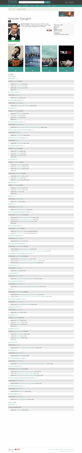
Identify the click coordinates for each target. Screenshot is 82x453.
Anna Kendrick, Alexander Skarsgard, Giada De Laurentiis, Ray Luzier (32, 250)
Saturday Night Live (14, 394)
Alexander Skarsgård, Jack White (25, 221)
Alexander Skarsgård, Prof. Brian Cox (26, 219)
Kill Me (17, 191)
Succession (28, 68)
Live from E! (11, 342)
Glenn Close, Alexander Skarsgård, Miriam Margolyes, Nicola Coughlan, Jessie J (32, 363)
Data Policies (70, 449)
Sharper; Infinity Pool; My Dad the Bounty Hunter (26, 371)
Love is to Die (18, 322)
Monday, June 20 (22, 391)
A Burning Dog (19, 337)
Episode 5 (18, 153)
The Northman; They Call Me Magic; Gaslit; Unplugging (27, 375)
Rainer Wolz (17, 228)
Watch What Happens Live (16, 299)
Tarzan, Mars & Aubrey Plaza (21, 209)
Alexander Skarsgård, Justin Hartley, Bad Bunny (28, 262)
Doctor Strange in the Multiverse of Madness (25, 373)
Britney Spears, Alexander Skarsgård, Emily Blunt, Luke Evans (28, 286)
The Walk (18, 117)
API (53, 449)
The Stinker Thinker (20, 135)
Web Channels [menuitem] (25, 5)
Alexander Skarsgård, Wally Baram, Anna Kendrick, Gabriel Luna (29, 127)
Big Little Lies (45, 68)
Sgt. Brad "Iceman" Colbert (18, 331)
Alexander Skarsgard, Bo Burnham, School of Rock (28, 294)
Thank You (18, 320)
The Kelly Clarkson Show (15, 122)
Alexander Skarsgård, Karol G (24, 258)
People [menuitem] (14, 5)
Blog (56, 449)
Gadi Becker (15, 148)
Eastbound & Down (14, 307)
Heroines (18, 270)
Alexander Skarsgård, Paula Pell (25, 249)
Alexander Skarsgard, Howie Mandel (23, 105)
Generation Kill (12, 328)
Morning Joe (11, 350)
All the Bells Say (19, 176)
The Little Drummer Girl (15, 146)
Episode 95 (21, 355)
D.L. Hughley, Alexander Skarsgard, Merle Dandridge (26, 278)
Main (10, 21)
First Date (18, 97)
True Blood (62, 68)
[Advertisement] (32, 14)
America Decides (19, 168)
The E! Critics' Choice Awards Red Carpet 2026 (28, 347)
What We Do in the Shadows (16, 138)
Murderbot (11, 68)
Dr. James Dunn (18, 267)
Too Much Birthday (19, 179)
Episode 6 (18, 151)
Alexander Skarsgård (19, 102)
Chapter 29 (18, 312)
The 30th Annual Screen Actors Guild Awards (27, 383)
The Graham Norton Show (16, 358)
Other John (17, 94)
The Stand (11, 108)
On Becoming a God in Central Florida (19, 130)
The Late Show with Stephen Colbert (19, 212)
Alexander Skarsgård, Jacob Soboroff (26, 217)
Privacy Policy (69, 451)
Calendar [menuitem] (42, 5)
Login (66, 2)
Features (50, 449)
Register (71, 2)
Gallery (13, 21)
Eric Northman (15, 317)
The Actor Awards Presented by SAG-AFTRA (21, 378)
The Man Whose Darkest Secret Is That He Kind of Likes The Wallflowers (32, 296)
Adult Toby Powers (18, 309)
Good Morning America (15, 386)
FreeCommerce (19, 409)
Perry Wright (15, 185)
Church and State (19, 166)
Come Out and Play (20, 143)
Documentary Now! (14, 226)
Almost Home (18, 324)
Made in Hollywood (14, 366)
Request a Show (62, 449)
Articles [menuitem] (31, 5)
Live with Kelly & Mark (14, 100)
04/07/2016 (21, 241)
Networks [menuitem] (19, 5)
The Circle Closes (19, 113)
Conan (10, 289)
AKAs (17, 21)
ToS (73, 451)
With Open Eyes (19, 164)
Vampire (16, 140)
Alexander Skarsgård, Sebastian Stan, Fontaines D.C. (29, 260)
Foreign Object (19, 87)
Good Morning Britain (14, 235)
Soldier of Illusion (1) (20, 233)
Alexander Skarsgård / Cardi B (22, 399)
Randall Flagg (15, 110)
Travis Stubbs (17, 132)
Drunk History (12, 265)
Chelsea (10, 204)
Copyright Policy (63, 451)
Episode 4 (18, 155)
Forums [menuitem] (54, 5)
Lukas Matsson (16, 162)
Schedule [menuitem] (37, 5)
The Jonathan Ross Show (15, 281)
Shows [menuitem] (9, 5)
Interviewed (17, 344)
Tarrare (17, 201)
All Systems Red (19, 85)
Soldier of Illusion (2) (20, 231)
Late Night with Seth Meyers (16, 243)
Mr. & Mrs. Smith (13, 92)
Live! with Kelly (12, 273)
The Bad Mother (19, 189)
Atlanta (10, 196)
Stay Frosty (18, 335)
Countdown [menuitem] (48, 5)
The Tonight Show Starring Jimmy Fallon (20, 253)
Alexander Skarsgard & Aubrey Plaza (24, 304)
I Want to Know (19, 187)
